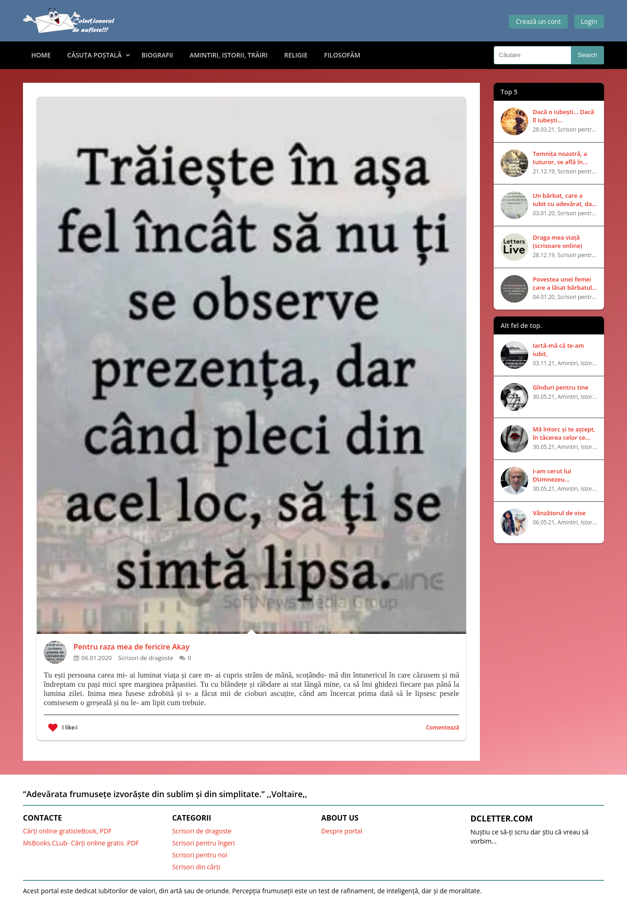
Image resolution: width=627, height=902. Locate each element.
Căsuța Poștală (94, 55)
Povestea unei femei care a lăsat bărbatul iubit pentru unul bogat (562, 283)
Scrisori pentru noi (199, 854)
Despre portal (342, 831)
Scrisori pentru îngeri (203, 843)
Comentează (442, 727)
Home (41, 55)
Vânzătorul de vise (559, 513)
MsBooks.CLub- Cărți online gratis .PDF (81, 843)
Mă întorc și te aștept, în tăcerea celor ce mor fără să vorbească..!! (564, 433)
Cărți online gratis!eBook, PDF (67, 831)
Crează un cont (538, 21)
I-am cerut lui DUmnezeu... (552, 475)
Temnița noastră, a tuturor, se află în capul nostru (560, 157)
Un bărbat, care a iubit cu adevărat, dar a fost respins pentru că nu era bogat (563, 199)
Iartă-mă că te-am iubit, (558, 349)
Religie (296, 55)
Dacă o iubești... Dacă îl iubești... (563, 116)
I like (63, 727)
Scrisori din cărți (196, 866)
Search (587, 55)
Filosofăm (342, 55)
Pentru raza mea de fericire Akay (131, 646)
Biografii (157, 55)
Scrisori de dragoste (201, 831)
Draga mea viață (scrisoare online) (557, 241)
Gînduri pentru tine (560, 387)
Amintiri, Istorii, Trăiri (229, 55)
